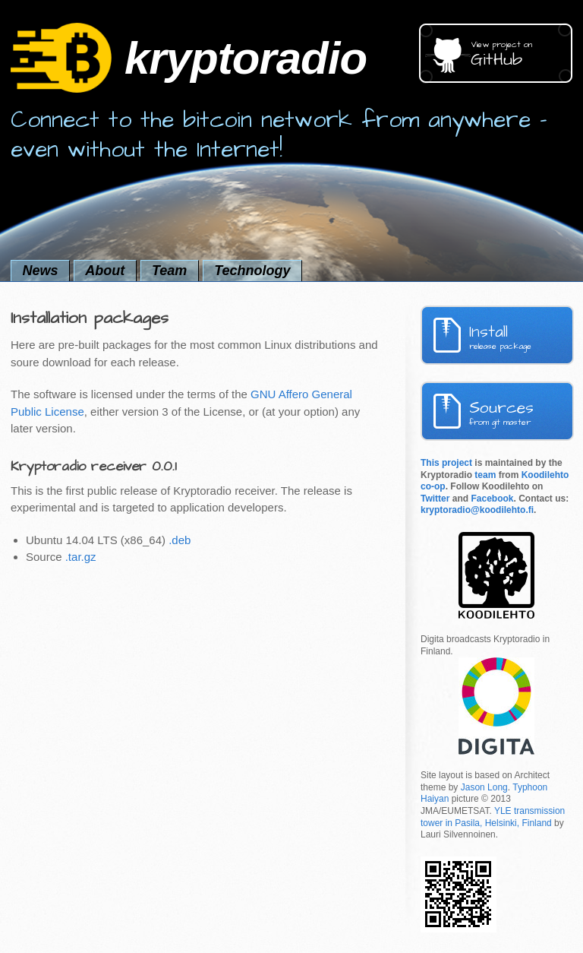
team (485, 475)
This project (446, 463)
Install (521, 336)
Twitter (435, 498)
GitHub (521, 55)
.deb (180, 539)
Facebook (492, 498)
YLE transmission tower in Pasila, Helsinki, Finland (493, 817)
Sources (521, 412)
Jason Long (484, 787)
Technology (252, 270)
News (40, 270)
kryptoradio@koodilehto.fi (477, 510)
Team (169, 270)
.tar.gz (80, 556)
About (104, 270)
